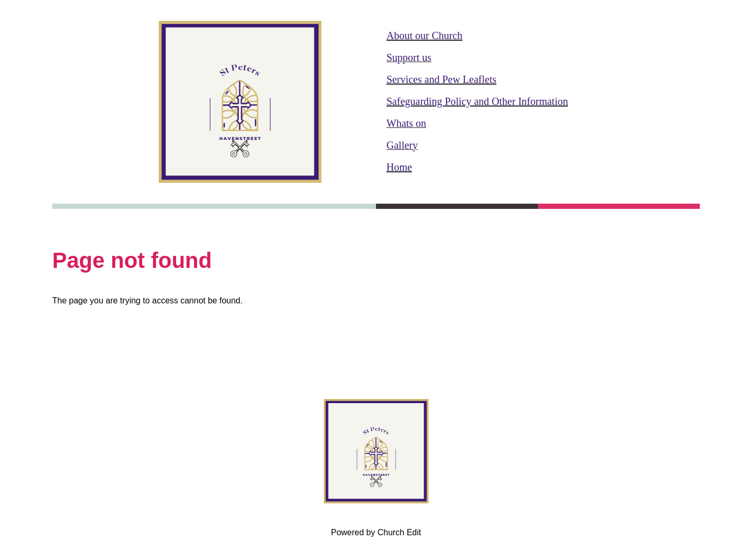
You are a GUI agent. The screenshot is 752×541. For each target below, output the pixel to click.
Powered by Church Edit (376, 532)
